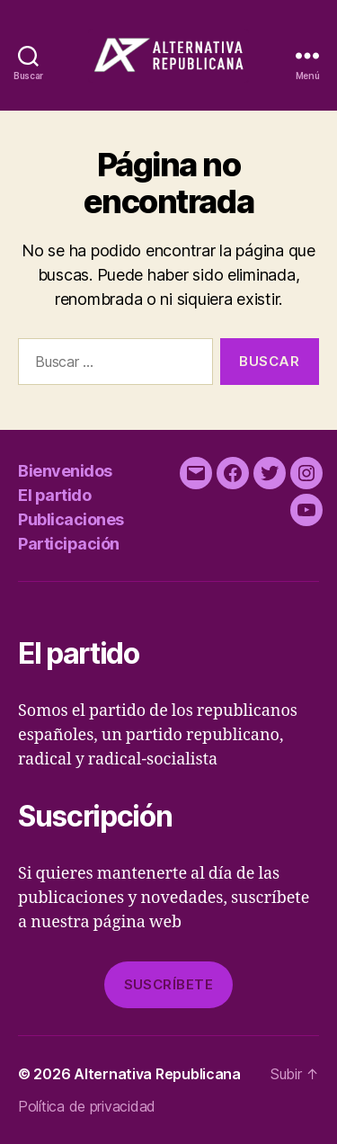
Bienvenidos (65, 470)
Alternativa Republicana (157, 1074)
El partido (54, 495)
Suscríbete (169, 984)
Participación (69, 543)
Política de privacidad (86, 1106)
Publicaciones (71, 519)
